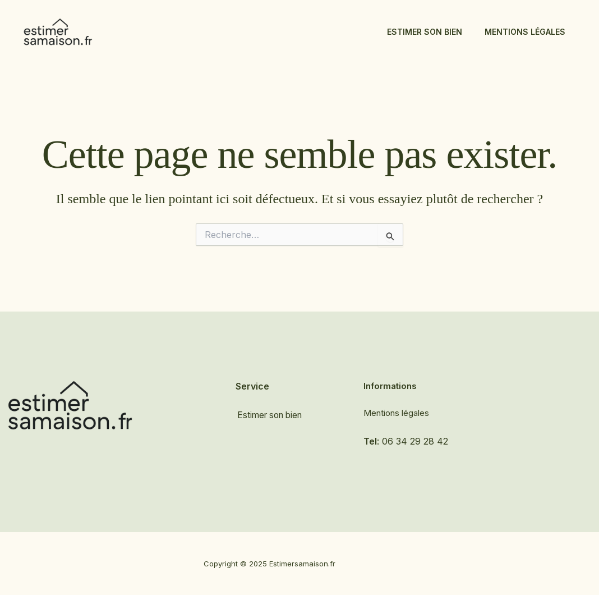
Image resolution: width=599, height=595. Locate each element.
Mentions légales (525, 31)
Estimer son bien (424, 31)
